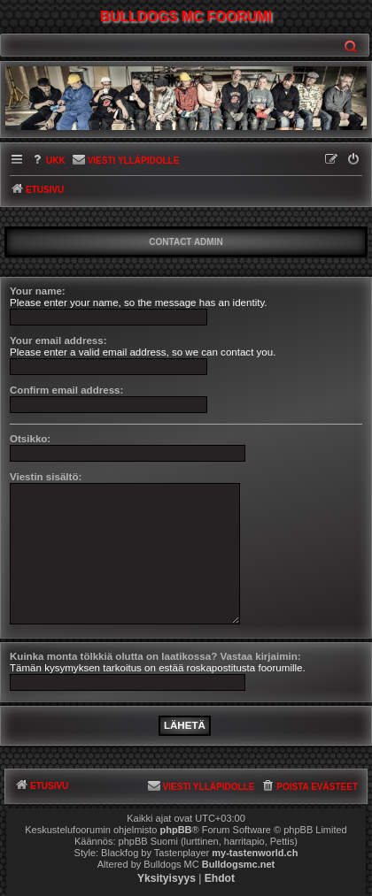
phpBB (176, 829)
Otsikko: (30, 438)
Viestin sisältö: (45, 476)
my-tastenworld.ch (255, 852)
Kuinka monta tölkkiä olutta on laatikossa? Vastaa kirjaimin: (155, 656)
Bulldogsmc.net (238, 864)
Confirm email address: (66, 390)
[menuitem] (48, 161)
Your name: (38, 291)
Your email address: (58, 340)
